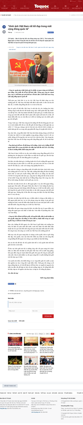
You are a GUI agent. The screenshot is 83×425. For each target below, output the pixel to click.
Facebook (73, 1)
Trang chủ (3, 393)
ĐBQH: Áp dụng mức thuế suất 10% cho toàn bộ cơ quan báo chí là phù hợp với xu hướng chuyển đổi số (46, 370)
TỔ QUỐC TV (80, 393)
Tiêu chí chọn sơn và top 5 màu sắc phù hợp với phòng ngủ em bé (30, 15)
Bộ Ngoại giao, (36, 290)
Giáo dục (60, 393)
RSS (80, 1)
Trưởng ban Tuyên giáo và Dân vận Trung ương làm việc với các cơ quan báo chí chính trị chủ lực (47, 350)
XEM (52, 333)
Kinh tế (25, 393)
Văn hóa (37, 393)
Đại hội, (42, 290)
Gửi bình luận (48, 316)
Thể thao (43, 393)
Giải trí (20, 393)
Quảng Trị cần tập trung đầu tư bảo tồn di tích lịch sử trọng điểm (14, 368)
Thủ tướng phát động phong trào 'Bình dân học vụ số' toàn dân (15, 349)
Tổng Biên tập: (3, 408)
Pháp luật (31, 393)
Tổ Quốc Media (68, 393)
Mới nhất (21, 321)
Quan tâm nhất (12, 321)
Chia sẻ (51, 32)
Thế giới (14, 393)
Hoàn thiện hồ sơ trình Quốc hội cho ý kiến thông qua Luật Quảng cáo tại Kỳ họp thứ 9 (31, 350)
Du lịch (49, 393)
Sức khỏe (54, 393)
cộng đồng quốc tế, (28, 290)
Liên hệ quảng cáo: (35, 412)
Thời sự (10, 32)
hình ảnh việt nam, (18, 290)
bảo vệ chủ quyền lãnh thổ (14, 293)
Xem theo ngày (30, 333)
